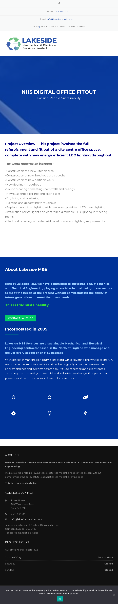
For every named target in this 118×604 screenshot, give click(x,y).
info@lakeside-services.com (26, 519)
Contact (81, 26)
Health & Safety (57, 26)
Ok (59, 599)
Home (36, 26)
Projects (71, 26)
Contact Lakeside (20, 318)
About (44, 26)
